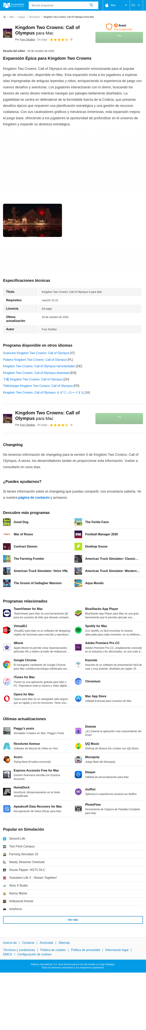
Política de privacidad (85, 950)
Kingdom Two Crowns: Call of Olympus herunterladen (39, 366)
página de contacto (33, 497)
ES (136, 5)
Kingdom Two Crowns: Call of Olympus (47, 415)
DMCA (7, 954)
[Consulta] (63, 5)
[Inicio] (4, 17)
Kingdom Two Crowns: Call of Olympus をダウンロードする (43, 392)
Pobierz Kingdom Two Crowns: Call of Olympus (35, 359)
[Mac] (12, 17)
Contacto (28, 942)
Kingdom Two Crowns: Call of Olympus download (36, 372)
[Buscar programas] (91, 5)
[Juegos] (21, 17)
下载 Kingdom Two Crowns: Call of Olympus (33, 379)
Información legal (117, 950)
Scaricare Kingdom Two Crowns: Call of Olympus (36, 353)
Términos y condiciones (19, 950)
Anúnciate (46, 942)
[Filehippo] (13, 5)
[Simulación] (34, 17)
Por (25, 39)
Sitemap (64, 942)
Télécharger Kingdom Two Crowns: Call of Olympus (38, 385)
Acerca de (10, 942)
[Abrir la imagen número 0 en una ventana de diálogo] (32, 220)
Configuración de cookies (34, 954)
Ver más (73, 919)
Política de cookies (53, 950)
